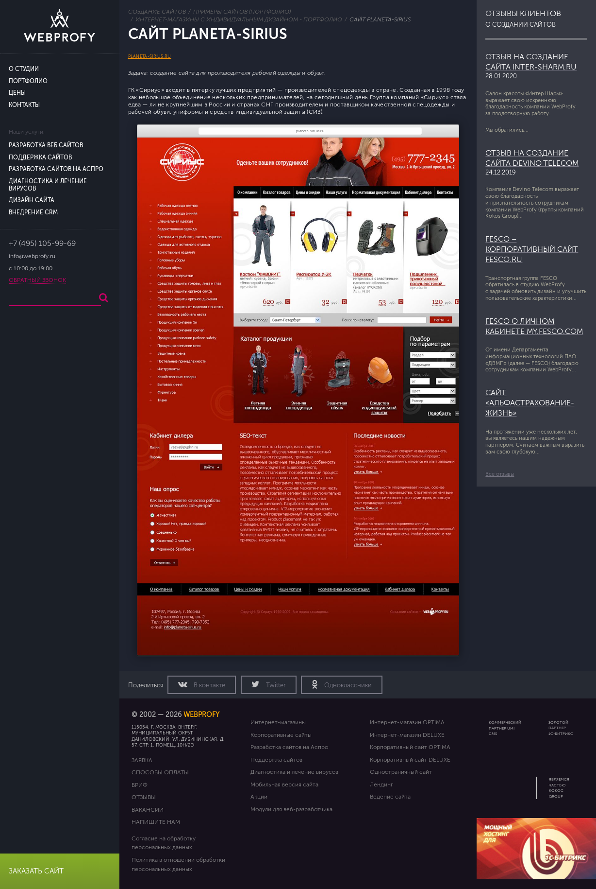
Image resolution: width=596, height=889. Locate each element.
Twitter (275, 685)
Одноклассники (347, 685)
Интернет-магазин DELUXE (407, 735)
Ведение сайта (390, 796)
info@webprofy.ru (32, 256)
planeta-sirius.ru (149, 56)
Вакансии (148, 809)
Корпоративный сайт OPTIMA (410, 747)
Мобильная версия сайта (284, 784)
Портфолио (28, 81)
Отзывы (144, 797)
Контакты (24, 105)
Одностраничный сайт (401, 771)
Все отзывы (499, 474)
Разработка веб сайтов (46, 145)
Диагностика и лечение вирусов (294, 771)
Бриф (140, 785)
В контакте (208, 685)
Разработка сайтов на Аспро (56, 169)
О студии (24, 69)
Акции (258, 796)
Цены (17, 93)
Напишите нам (156, 822)
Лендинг (381, 784)
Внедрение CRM (33, 212)
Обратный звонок (37, 280)
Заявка (142, 760)
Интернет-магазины (278, 722)
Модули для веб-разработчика (291, 809)
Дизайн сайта (31, 200)
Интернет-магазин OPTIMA (407, 722)
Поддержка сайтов (40, 158)
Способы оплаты (160, 772)
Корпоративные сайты (281, 735)
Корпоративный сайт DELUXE (410, 759)
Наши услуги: (27, 132)
